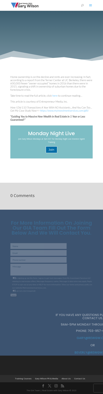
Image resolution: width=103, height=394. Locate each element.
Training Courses (23, 378)
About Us (66, 378)
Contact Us (79, 378)
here (55, 95)
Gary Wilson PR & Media (46, 378)
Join (51, 149)
